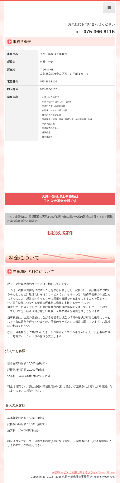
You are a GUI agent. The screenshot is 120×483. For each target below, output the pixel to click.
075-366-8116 (99, 31)
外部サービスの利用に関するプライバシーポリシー (83, 472)
